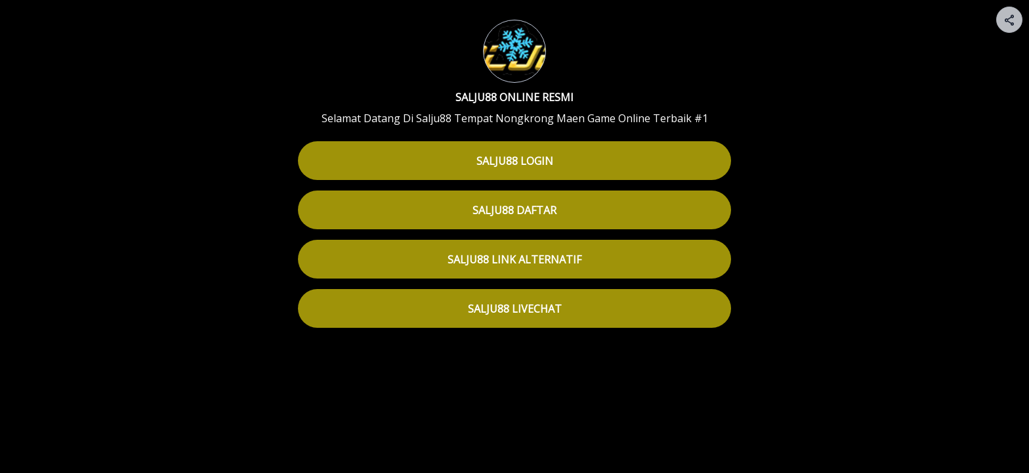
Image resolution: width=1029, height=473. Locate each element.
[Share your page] (1009, 20)
